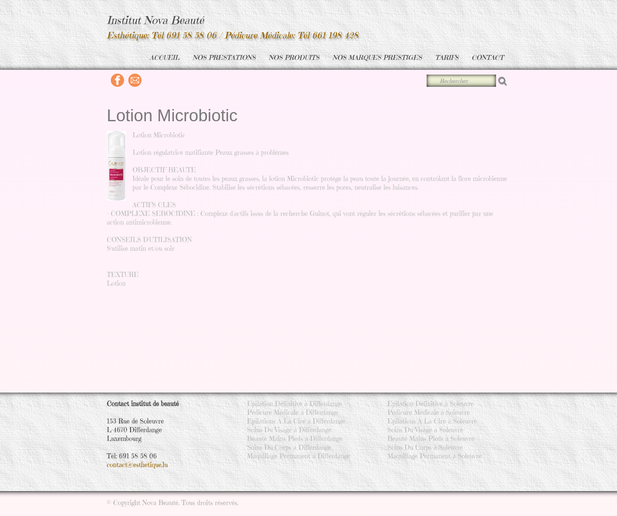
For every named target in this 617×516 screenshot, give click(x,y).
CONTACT (488, 57)
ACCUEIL (164, 57)
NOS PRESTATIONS (224, 57)
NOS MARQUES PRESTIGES (377, 57)
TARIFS (446, 57)
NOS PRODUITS (294, 57)
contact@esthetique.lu (137, 465)
